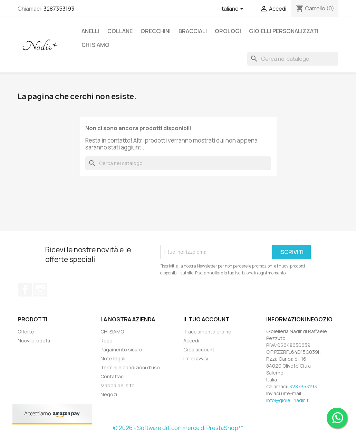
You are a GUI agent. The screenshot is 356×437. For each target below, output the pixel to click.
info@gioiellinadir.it (287, 400)
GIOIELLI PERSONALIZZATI (283, 31)
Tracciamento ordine (207, 331)
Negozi (108, 394)
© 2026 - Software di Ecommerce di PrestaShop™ (178, 428)
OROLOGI (228, 31)
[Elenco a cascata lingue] (233, 9)
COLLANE (120, 31)
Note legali (112, 358)
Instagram (40, 290)
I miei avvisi (195, 358)
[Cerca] (292, 59)
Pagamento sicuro (121, 349)
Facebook (25, 290)
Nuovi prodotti (34, 340)
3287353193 (59, 8)
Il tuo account (206, 319)
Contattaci (112, 376)
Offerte (26, 331)
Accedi (191, 340)
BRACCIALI (193, 31)
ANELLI (90, 31)
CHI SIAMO (95, 45)
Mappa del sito (117, 385)
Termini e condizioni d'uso (130, 367)
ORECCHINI (156, 31)
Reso (106, 340)
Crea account (198, 349)
